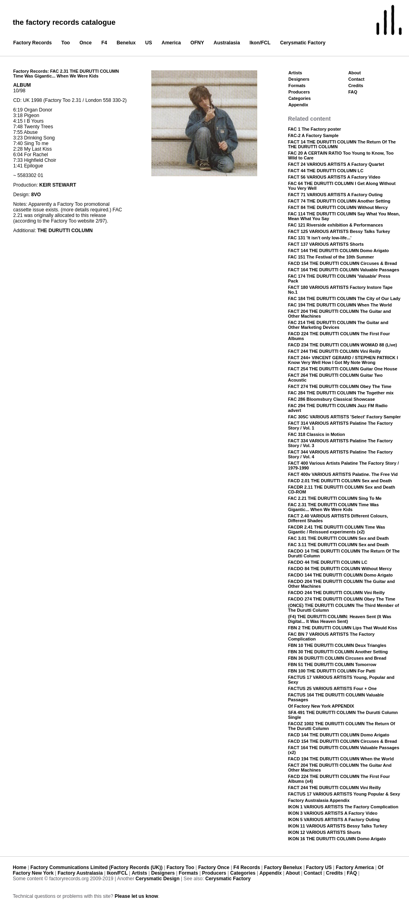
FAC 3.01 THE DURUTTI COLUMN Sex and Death (338, 538)
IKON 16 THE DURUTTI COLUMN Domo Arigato (337, 838)
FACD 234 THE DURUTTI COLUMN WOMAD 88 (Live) (342, 344)
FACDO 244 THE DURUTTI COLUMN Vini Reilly (336, 592)
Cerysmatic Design (157, 878)
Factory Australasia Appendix (318, 800)
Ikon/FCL (260, 43)
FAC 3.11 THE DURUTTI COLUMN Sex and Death (338, 544)
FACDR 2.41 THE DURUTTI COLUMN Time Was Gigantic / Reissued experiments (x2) (336, 529)
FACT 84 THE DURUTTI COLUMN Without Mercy (338, 207)
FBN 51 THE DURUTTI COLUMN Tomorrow (332, 664)
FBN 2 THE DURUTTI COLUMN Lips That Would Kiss (342, 627)
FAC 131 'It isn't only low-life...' (319, 237)
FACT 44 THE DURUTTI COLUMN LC (325, 170)
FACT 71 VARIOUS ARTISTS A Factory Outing (335, 194)
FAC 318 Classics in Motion (316, 434)
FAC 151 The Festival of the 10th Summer (331, 257)
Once (85, 43)
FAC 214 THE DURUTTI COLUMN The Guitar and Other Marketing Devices (338, 325)
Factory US (319, 867)
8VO (36, 194)
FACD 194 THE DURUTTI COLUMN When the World (341, 758)
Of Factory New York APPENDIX (321, 706)
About (354, 72)
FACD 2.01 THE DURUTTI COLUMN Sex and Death (340, 480)
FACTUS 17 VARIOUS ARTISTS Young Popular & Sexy (344, 794)
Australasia (227, 43)
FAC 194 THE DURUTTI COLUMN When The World (340, 304)
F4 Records (246, 867)
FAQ (352, 92)
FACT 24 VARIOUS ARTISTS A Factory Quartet (336, 164)
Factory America (355, 867)
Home (19, 867)
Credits (355, 85)
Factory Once (213, 867)
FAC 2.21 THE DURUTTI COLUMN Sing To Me (334, 498)
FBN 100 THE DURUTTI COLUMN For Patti (331, 670)
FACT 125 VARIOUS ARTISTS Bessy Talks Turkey (339, 231)
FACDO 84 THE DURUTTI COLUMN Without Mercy (340, 568)
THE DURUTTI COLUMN (65, 230)
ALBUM (22, 85)
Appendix (298, 104)
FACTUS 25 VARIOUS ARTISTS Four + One (332, 688)
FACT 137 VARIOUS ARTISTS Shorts (326, 244)
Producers (299, 92)
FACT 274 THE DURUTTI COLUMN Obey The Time (339, 386)
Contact (356, 79)
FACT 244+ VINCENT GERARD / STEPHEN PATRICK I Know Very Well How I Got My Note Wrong (343, 360)
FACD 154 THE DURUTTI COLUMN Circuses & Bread (342, 263)
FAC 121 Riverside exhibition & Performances (335, 225)
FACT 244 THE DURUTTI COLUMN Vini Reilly (334, 351)
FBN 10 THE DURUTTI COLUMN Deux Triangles (337, 645)
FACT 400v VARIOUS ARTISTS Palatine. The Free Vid (343, 474)
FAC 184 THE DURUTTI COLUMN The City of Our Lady (344, 298)
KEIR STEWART (57, 185)
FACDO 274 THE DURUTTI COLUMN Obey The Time (341, 599)
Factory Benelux (283, 867)
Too (66, 43)
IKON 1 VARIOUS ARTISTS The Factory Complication (343, 806)
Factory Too (180, 867)
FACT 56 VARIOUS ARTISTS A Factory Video (334, 177)
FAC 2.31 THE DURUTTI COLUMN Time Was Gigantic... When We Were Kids (333, 507)
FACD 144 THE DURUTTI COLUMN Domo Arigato (338, 734)
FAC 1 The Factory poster (314, 129)
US (148, 43)
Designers (299, 79)
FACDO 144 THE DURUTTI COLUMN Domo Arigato (340, 575)
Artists (295, 72)
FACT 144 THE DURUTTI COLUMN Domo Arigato (338, 250)
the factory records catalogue (64, 22)
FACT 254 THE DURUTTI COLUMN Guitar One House (342, 368)
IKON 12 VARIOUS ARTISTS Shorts (324, 832)
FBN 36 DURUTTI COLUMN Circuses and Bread (337, 658)
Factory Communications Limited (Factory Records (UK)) (96, 867)
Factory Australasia (80, 873)
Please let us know (136, 896)
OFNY (197, 43)
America (171, 43)
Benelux (126, 43)
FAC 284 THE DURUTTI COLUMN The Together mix (340, 392)
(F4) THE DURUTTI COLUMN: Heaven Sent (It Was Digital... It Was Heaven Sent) (339, 619)
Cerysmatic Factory (303, 43)
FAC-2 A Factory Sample (313, 135)
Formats (297, 85)
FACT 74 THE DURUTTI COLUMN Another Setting (339, 201)
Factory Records (32, 43)
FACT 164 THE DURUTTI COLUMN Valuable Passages (343, 269)
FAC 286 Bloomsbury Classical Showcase (331, 399)
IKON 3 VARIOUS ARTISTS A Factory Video (332, 813)
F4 (104, 43)
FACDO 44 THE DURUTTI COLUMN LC (327, 562)
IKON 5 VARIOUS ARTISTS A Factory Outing (334, 819)
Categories (299, 98)
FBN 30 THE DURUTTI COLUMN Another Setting (338, 651)
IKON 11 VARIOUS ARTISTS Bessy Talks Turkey (337, 826)
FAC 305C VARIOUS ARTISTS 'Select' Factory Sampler (344, 416)
